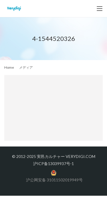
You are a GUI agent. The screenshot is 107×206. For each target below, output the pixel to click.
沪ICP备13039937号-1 (53, 163)
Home (9, 67)
